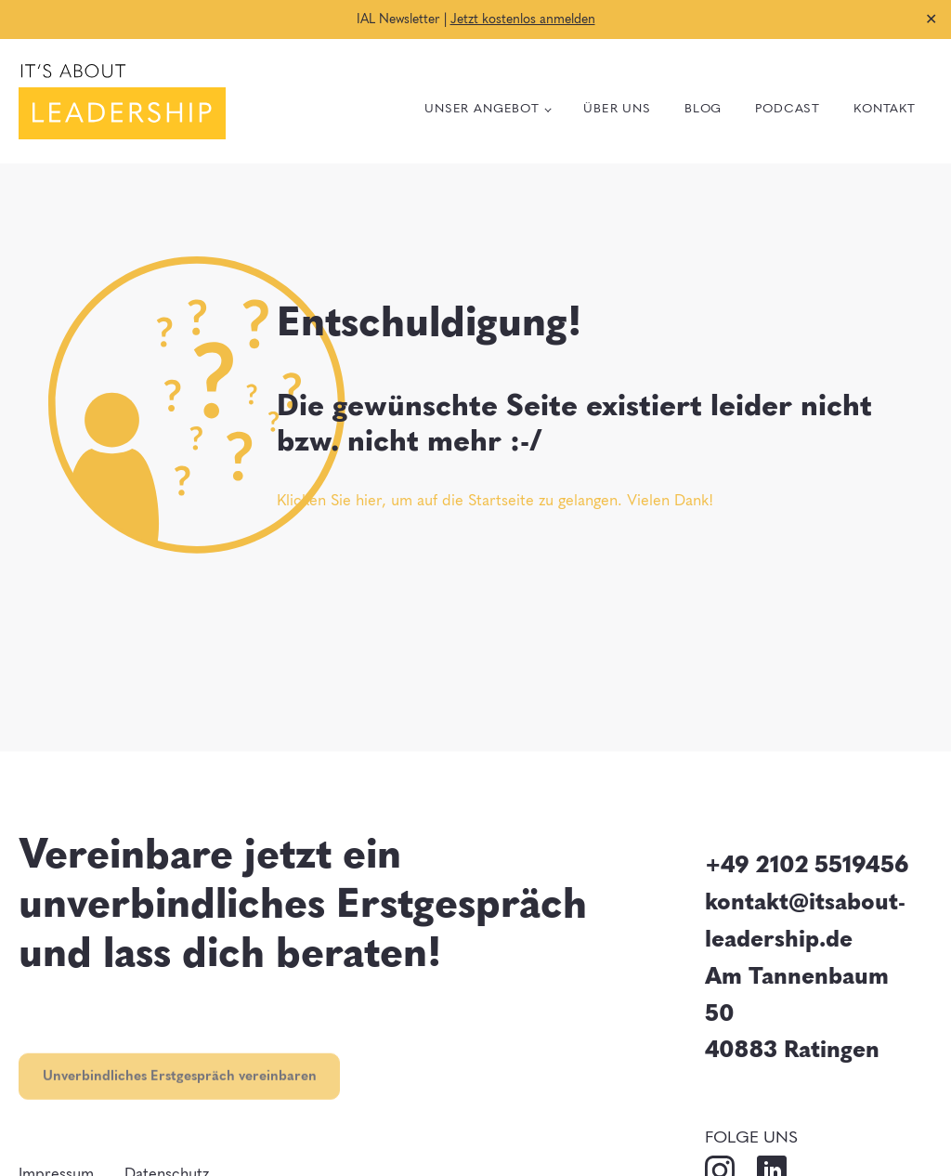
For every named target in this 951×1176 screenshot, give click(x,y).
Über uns (617, 107)
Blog (703, 107)
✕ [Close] (931, 19)
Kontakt (884, 107)
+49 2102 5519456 (807, 863)
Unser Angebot (482, 107)
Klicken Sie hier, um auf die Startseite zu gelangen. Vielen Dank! (495, 499)
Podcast (787, 107)
